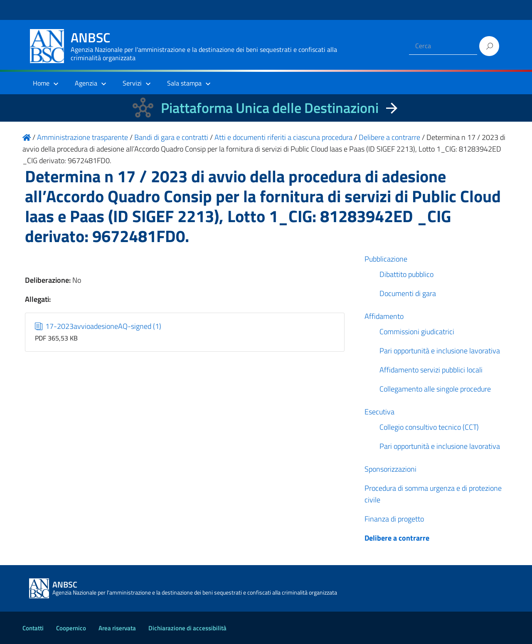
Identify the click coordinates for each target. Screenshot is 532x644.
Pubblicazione (386, 258)
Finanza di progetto (394, 518)
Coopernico (71, 628)
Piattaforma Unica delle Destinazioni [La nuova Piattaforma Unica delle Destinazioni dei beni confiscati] (270, 107)
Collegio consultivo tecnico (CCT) (429, 427)
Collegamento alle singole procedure (435, 388)
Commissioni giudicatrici (416, 331)
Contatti (33, 628)
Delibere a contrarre (397, 538)
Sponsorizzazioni (390, 469)
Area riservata (117, 628)
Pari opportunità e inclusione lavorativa (439, 350)
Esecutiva (379, 411)
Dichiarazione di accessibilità (187, 628)
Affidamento (384, 316)
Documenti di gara (407, 293)
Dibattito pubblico (406, 274)
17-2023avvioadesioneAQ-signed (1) (98, 326)
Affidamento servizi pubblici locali (431, 369)
